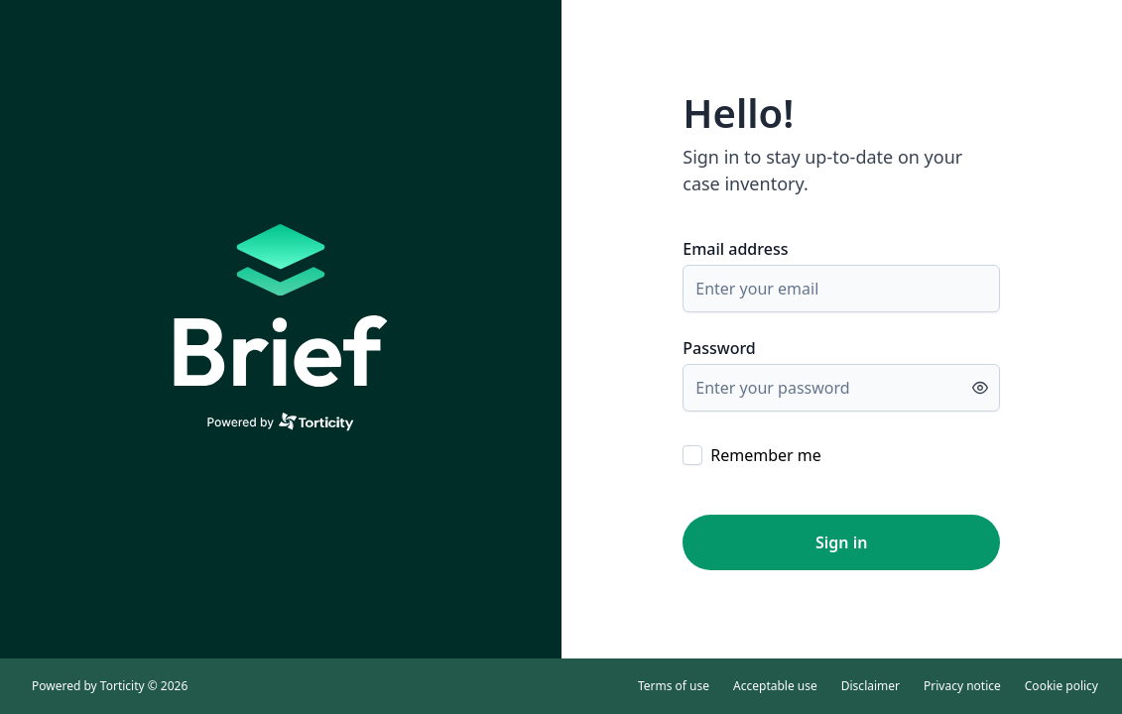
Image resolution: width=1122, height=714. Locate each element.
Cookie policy (1061, 686)
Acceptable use (775, 686)
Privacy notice (962, 686)
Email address (735, 249)
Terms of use (673, 686)
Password (719, 348)
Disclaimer (870, 686)
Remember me (765, 455)
